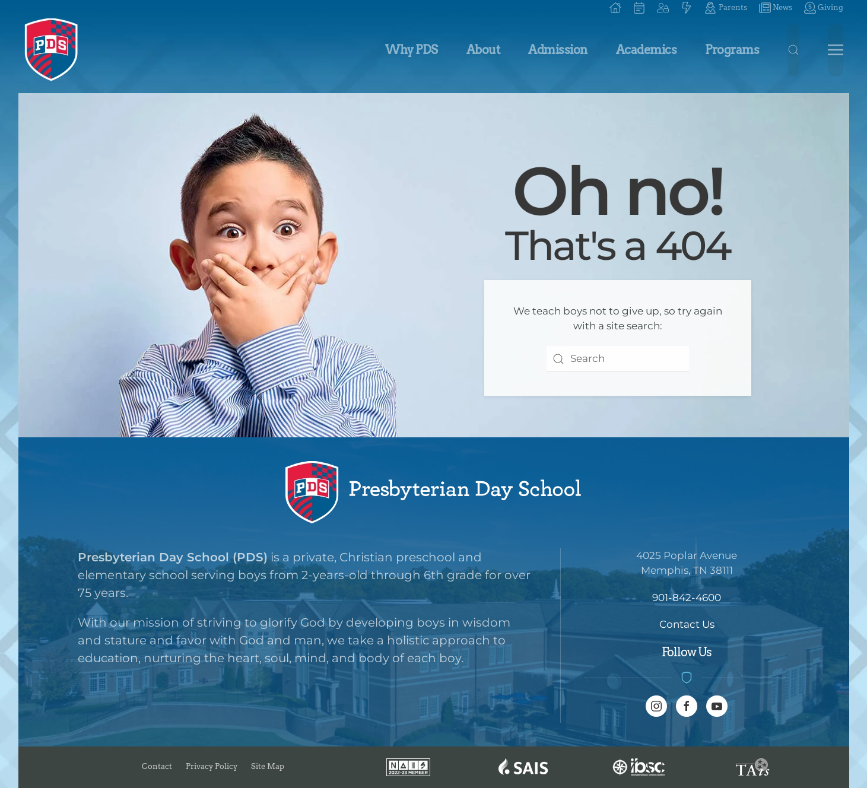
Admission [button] (557, 50)
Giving (823, 8)
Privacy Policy (211, 766)
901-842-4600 (686, 597)
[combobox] (618, 359)
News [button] (775, 8)
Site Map (267, 766)
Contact (157, 766)
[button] (663, 8)
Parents (725, 8)
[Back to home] (51, 49)
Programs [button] (732, 50)
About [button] (483, 50)
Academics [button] (646, 50)
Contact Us (686, 624)
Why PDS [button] (411, 50)
